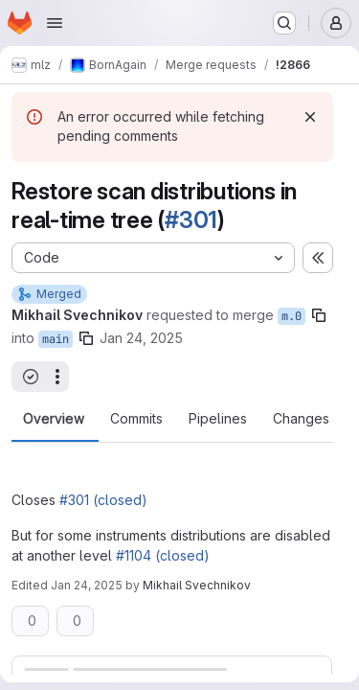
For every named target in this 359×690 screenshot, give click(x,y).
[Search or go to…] (284, 23)
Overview (53, 418)
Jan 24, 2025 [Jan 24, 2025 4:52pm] (141, 338)
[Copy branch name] (318, 315)
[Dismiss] (310, 116)
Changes (301, 418)
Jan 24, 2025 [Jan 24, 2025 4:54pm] (87, 585)
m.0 (291, 316)
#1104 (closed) (163, 555)
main (55, 339)
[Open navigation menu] (54, 23)
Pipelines (218, 418)
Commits (136, 418)
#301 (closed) (103, 500)
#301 (191, 220)
